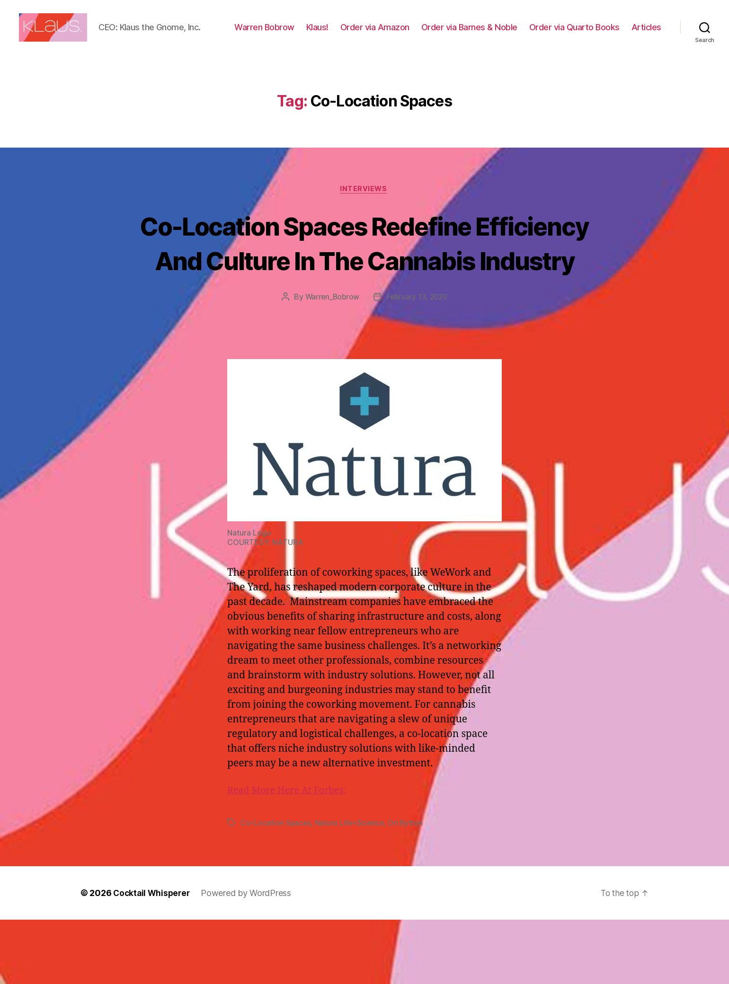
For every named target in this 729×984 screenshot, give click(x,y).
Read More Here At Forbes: (290, 854)
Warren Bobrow (306, 35)
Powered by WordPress (249, 957)
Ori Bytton (408, 887)
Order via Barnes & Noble (511, 35)
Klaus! (359, 35)
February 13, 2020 (418, 361)
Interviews (365, 218)
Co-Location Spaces (275, 887)
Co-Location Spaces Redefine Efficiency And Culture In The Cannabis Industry (364, 289)
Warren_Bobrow (330, 361)
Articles (646, 48)
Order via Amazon (416, 35)
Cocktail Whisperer (153, 957)
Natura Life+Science (351, 887)
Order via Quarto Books (616, 35)
